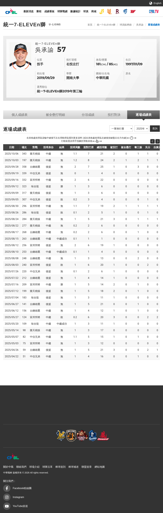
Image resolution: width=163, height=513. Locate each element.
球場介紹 (34, 466)
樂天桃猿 (117, 11)
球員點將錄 (126, 24)
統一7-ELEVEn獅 (109, 11)
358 (24, 166)
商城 (93, 11)
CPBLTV (153, 11)
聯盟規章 (87, 466)
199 (24, 291)
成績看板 (49, 11)
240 (24, 264)
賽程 (38, 11)
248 (24, 258)
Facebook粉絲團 (22, 488)
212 (24, 277)
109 (24, 323)
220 (24, 271)
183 (24, 297)
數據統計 (75, 11)
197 (24, 160)
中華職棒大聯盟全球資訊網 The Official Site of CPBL (11, 12)
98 (24, 330)
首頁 (90, 24)
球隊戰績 (62, 11)
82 (24, 336)
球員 (85, 11)
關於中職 (8, 466)
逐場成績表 (154, 24)
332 (24, 179)
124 (24, 317)
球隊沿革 (47, 466)
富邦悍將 (125, 11)
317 (24, 192)
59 (24, 349)
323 (24, 186)
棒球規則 (60, 466)
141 (24, 304)
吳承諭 (139, 24)
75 (24, 343)
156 (24, 310)
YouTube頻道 (20, 506)
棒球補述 (73, 466)
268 (24, 232)
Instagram (18, 497)
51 (24, 356)
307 (24, 199)
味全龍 (133, 11)
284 (24, 219)
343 (24, 153)
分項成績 (88, 114)
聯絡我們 (21, 466)
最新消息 (28, 11)
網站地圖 (100, 466)
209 (24, 284)
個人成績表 (20, 114)
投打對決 (114, 114)
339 (24, 173)
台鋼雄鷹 (140, 11)
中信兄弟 (101, 11)
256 (24, 245)
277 (24, 225)
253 (24, 251)
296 (24, 206)
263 (24, 238)
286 (24, 212)
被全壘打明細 (55, 114)
